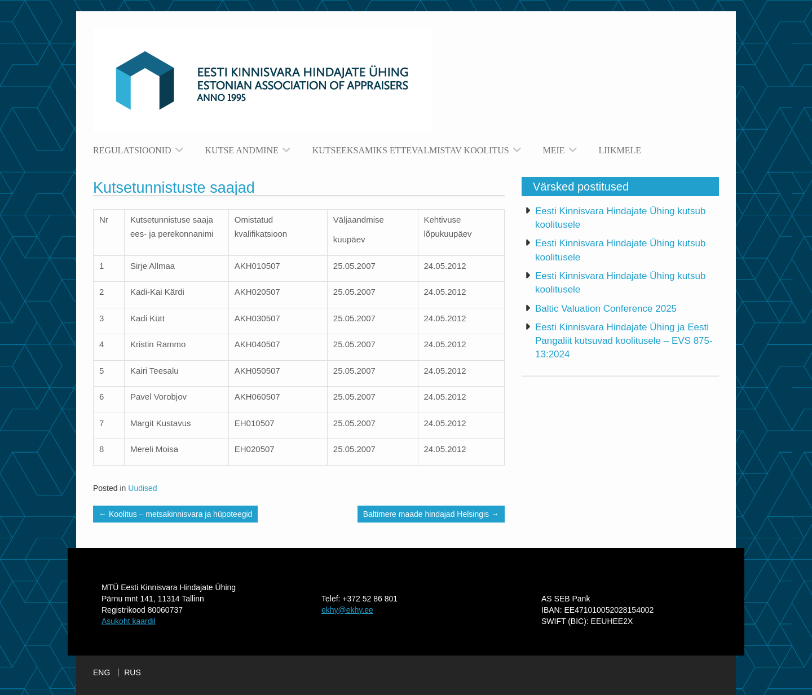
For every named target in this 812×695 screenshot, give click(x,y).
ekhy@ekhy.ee (347, 609)
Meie (554, 150)
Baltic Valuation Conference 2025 (606, 308)
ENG (101, 672)
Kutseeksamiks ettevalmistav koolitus (410, 150)
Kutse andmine (242, 150)
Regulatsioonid (132, 150)
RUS (132, 672)
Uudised (142, 488)
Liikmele (620, 150)
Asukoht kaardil (129, 621)
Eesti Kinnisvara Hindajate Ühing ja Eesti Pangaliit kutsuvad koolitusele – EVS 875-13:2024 (624, 341)
